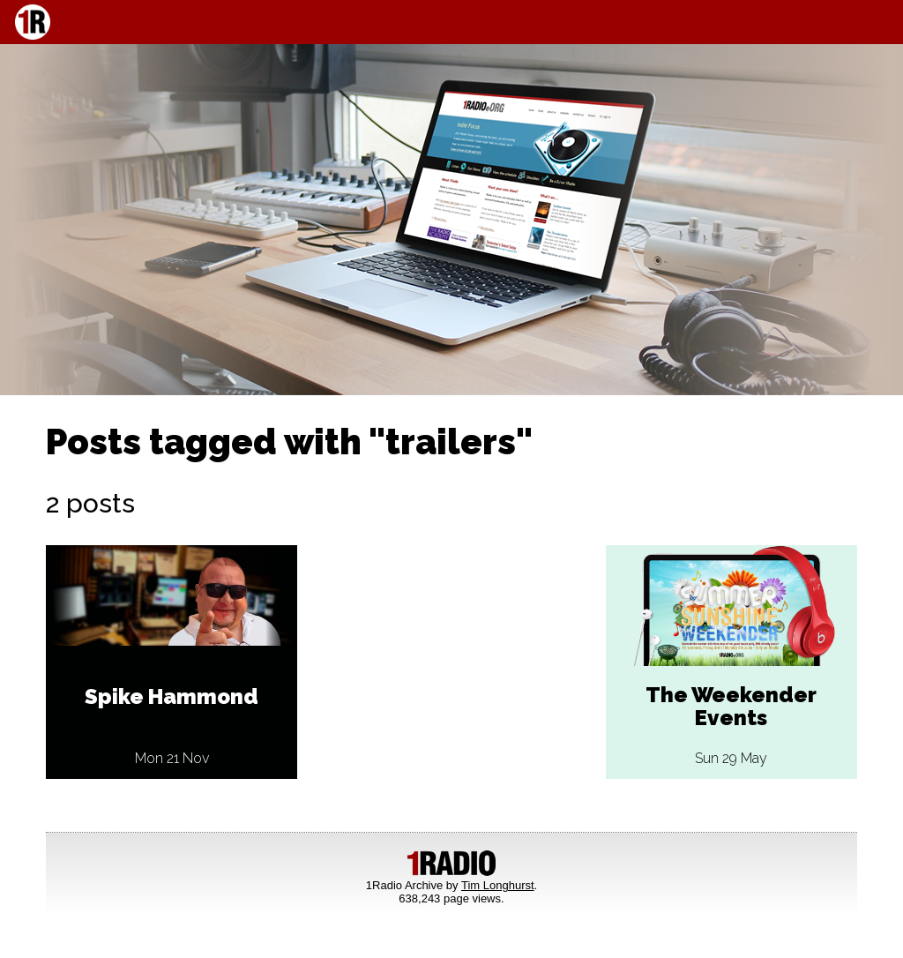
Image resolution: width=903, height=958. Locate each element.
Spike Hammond (171, 696)
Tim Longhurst (497, 885)
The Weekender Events (731, 706)
